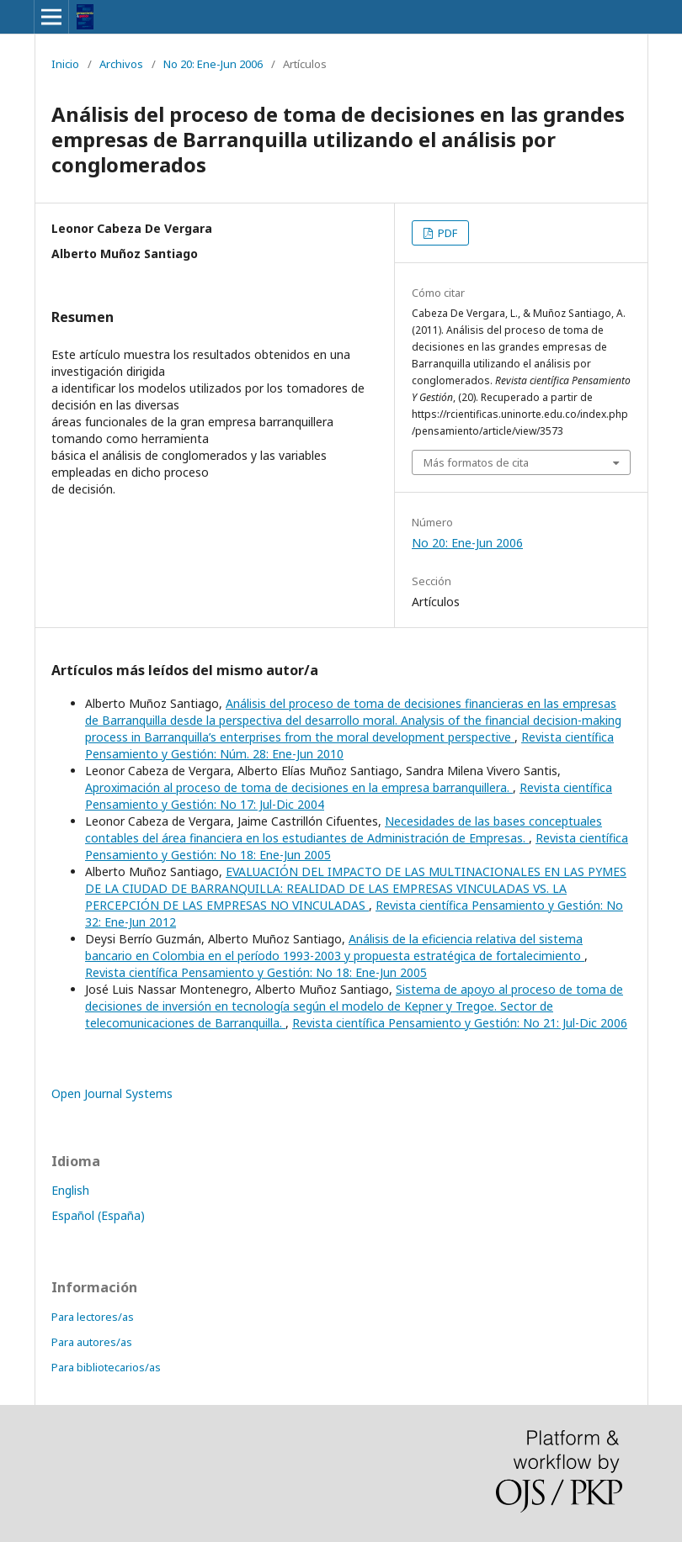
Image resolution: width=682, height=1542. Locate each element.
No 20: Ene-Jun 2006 (213, 63)
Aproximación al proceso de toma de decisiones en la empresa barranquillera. (299, 787)
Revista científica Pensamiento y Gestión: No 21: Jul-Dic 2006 (459, 1023)
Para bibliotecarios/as (106, 1367)
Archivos (121, 63)
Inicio (65, 63)
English (70, 1190)
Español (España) (98, 1215)
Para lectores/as (92, 1316)
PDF (446, 232)
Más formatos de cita (476, 462)
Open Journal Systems (112, 1093)
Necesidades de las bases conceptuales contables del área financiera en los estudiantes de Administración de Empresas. (343, 829)
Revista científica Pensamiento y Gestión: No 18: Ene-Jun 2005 (256, 972)
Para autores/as (91, 1341)
